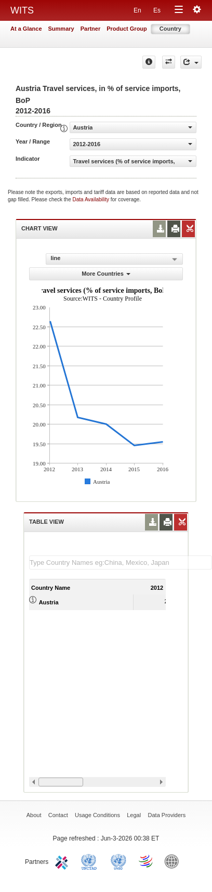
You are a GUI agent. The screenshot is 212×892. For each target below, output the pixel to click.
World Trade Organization (146, 860)
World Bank (174, 860)
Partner (91, 28)
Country (170, 28)
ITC (63, 860)
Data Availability (92, 199)
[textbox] (120, 562)
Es (157, 10)
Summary (61, 28)
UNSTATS (118, 860)
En (137, 10)
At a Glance (26, 28)
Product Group (127, 28)
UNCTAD (91, 860)
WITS (22, 10)
